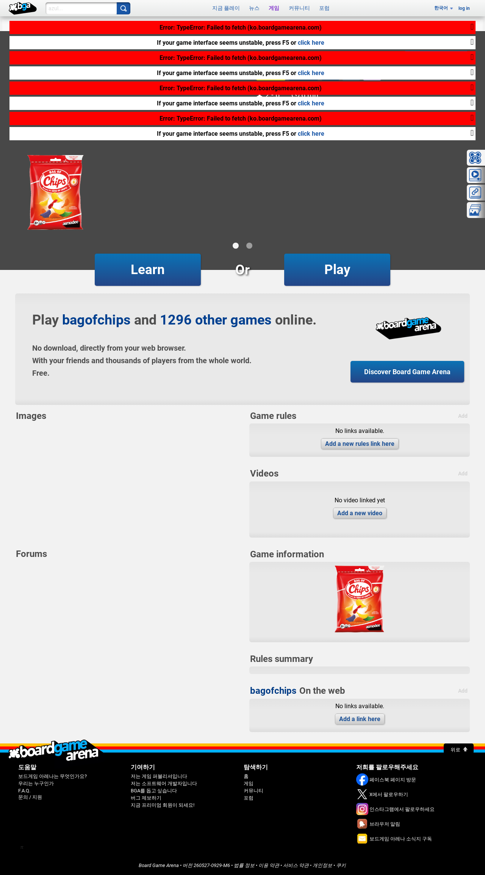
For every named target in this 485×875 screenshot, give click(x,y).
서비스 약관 (296, 865)
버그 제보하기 (146, 798)
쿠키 (341, 865)
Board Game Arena (159, 865)
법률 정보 (244, 865)
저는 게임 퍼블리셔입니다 (159, 776)
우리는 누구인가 (36, 783)
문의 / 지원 (30, 797)
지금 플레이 (226, 8)
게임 (274, 8)
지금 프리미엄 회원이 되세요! (162, 805)
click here (311, 42)
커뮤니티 (299, 8)
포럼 (324, 8)
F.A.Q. (24, 790)
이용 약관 (268, 865)
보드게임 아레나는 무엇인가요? (52, 776)
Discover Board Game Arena (407, 372)
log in (464, 8)
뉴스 (254, 8)
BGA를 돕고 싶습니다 (154, 790)
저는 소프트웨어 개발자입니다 (164, 783)
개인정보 (322, 865)
